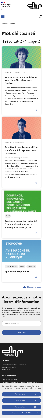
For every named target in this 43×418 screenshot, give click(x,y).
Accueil (5, 23)
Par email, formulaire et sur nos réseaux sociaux (20, 382)
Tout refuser (20, 400)
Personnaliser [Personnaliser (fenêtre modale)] (20, 407)
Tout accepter (20, 394)
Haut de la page (32, 287)
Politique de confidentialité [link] (20, 413)
